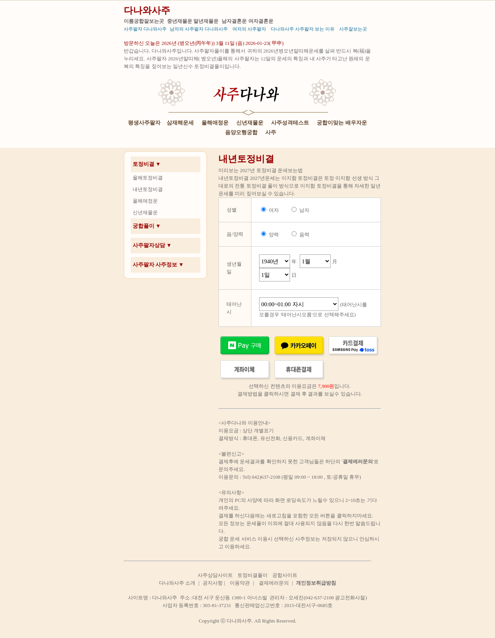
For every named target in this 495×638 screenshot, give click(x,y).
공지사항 (213, 583)
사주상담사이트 (215, 575)
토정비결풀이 (252, 575)
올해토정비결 (148, 178)
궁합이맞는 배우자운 (342, 123)
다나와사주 (147, 10)
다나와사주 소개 (177, 583)
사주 (270, 132)
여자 (274, 210)
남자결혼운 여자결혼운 (247, 21)
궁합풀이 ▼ (147, 226)
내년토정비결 (148, 189)
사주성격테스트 (290, 123)
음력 (304, 234)
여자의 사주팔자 (249, 29)
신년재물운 (249, 123)
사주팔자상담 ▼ (152, 245)
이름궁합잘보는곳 (144, 21)
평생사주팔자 (144, 123)
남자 (304, 210)
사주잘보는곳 (353, 29)
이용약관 (240, 583)
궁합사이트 (284, 575)
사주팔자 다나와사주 (145, 29)
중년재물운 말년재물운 (192, 21)
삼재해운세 (180, 123)
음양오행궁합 (241, 132)
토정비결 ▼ (147, 164)
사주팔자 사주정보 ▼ (158, 265)
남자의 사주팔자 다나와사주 (199, 29)
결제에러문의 (274, 583)
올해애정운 (215, 123)
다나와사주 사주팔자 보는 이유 (303, 29)
